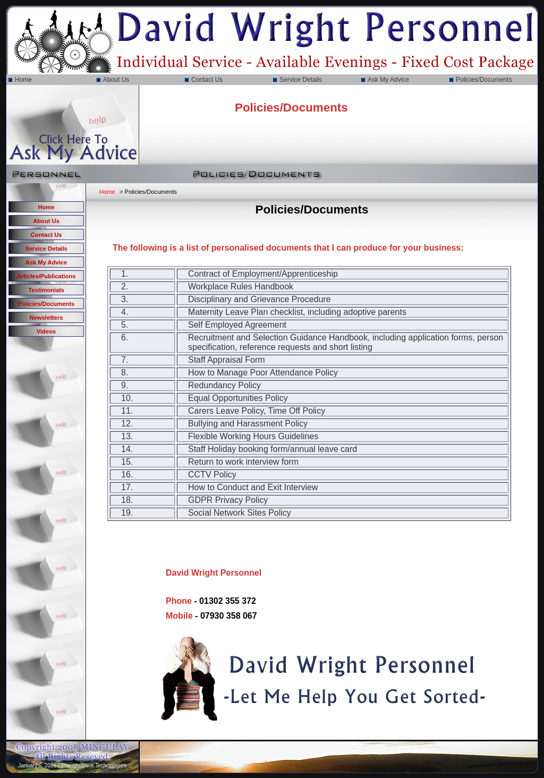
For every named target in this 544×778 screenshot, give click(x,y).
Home (23, 79)
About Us (116, 79)
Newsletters (46, 317)
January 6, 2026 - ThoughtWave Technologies (72, 765)
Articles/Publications (46, 276)
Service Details (300, 79)
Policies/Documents (484, 79)
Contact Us (207, 79)
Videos (46, 331)
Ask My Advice (388, 79)
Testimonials (46, 290)
